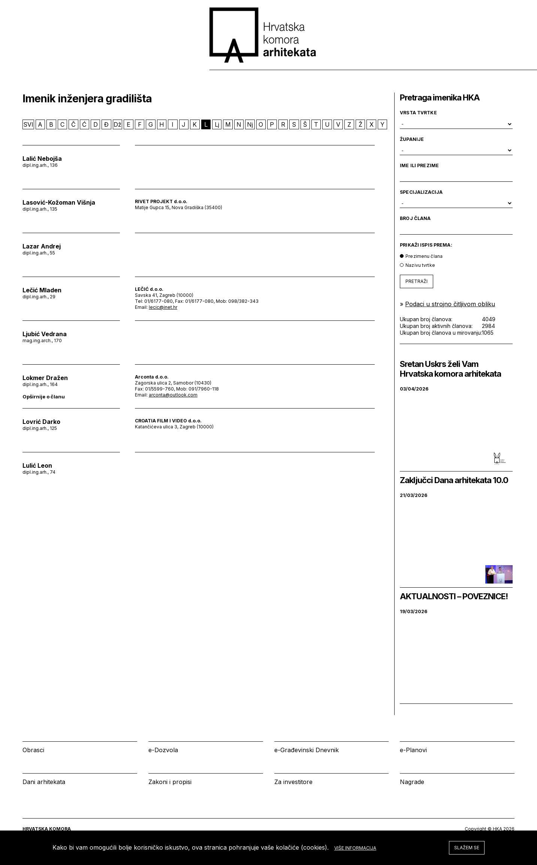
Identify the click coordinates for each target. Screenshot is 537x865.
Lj (217, 124)
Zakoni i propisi (169, 782)
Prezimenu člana (424, 256)
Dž (117, 124)
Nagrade (412, 782)
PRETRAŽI (416, 281)
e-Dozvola (163, 750)
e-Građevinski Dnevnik (306, 750)
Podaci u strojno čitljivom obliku (450, 304)
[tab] (496, 71)
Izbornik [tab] (364, 71)
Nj (250, 124)
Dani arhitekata (43, 782)
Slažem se (466, 847)
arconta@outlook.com (173, 395)
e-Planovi (413, 750)
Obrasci (33, 750)
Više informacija (355, 848)
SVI (28, 124)
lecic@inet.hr (163, 307)
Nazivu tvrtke (420, 265)
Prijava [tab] (461, 71)
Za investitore (293, 782)
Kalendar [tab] (413, 71)
